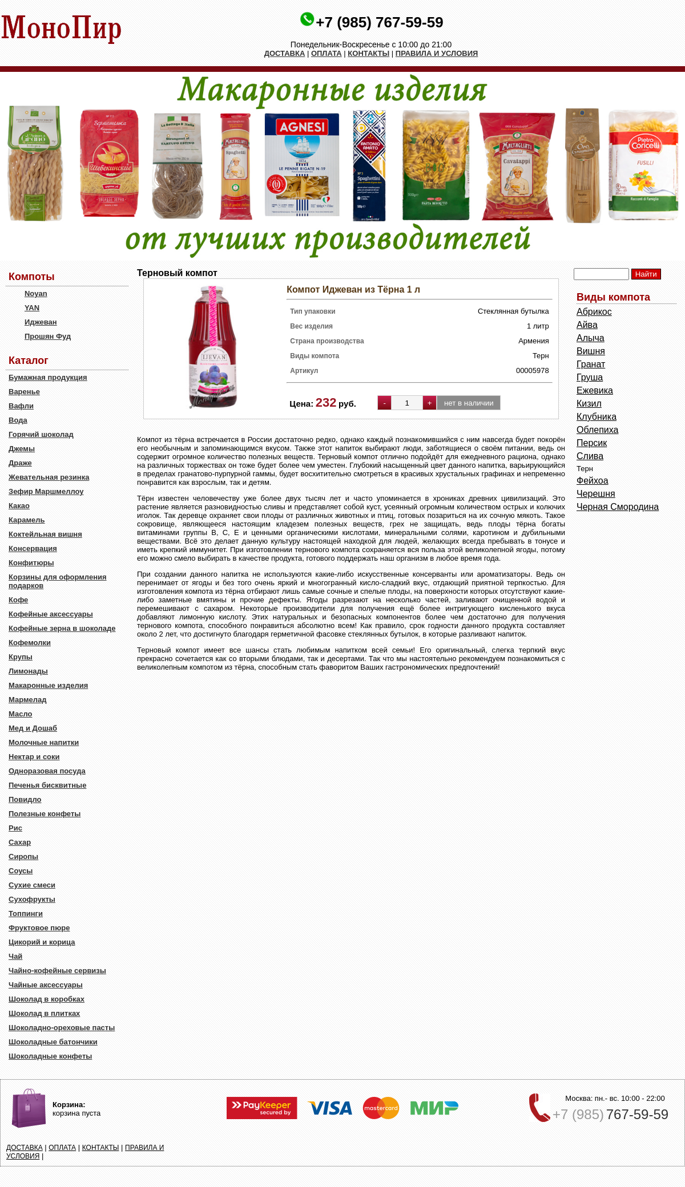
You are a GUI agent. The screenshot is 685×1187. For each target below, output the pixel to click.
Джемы (22, 448)
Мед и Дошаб (33, 728)
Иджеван (41, 322)
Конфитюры (31, 562)
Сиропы (23, 856)
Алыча (591, 338)
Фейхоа (593, 480)
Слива (590, 456)
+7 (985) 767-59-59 (379, 22)
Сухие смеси (32, 885)
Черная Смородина (618, 507)
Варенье (24, 391)
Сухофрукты (32, 899)
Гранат (591, 364)
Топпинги (26, 913)
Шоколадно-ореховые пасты (62, 1027)
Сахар (20, 842)
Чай (15, 956)
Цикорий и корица (42, 942)
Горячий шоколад (41, 434)
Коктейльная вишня (45, 534)
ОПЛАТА (326, 53)
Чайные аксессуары (46, 985)
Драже (20, 463)
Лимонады (28, 671)
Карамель (27, 520)
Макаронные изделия (48, 685)
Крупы (21, 657)
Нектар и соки (34, 756)
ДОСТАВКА (284, 53)
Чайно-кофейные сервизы (57, 970)
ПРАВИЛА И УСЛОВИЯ (437, 53)
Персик (592, 443)
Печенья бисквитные (47, 785)
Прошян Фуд (48, 336)
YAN (32, 307)
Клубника (596, 417)
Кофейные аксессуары (51, 614)
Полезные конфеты (44, 813)
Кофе (18, 599)
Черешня (596, 494)
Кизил (589, 403)
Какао (19, 505)
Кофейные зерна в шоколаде (62, 628)
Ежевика (595, 390)
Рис (15, 828)
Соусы (21, 870)
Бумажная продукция (48, 377)
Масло (20, 714)
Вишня (591, 351)
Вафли (21, 406)
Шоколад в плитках (44, 1013)
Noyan (36, 293)
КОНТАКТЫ (368, 53)
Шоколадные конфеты (50, 1056)
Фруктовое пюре (39, 927)
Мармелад (28, 699)
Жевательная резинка (49, 477)
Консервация (33, 548)
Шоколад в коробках (46, 999)
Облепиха (597, 430)
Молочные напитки (44, 742)
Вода (18, 420)
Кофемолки (30, 642)
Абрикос (594, 312)
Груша (590, 377)
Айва (587, 325)
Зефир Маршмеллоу (46, 491)
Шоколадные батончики (53, 1042)
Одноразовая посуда (47, 771)
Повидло (25, 799)
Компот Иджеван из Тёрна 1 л (353, 289)
